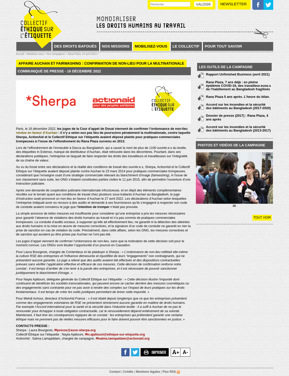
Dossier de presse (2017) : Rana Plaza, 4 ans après (237, 117)
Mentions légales (148, 371)
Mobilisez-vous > (36, 54)
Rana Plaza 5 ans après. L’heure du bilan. (238, 97)
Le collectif (186, 46)
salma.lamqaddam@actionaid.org (124, 338)
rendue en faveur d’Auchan (36, 133)
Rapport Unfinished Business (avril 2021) (238, 74)
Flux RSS (171, 371)
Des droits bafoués (75, 46)
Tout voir (262, 217)
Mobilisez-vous (151, 46)
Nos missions (116, 46)
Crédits (128, 371)
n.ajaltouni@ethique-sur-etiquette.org (116, 334)
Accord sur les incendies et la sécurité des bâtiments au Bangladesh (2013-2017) (238, 128)
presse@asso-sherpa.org (76, 330)
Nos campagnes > (56, 54)
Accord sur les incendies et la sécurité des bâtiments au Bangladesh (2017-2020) (238, 106)
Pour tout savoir (223, 46)
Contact (115, 371)
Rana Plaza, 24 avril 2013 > (83, 54)
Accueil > (21, 54)
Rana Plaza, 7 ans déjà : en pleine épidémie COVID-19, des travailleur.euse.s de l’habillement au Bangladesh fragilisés (238, 85)
